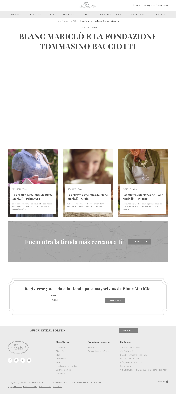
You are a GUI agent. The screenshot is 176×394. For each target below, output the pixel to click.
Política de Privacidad (30, 387)
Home (59, 21)
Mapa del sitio (57, 387)
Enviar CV (92, 347)
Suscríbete (128, 330)
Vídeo (75, 21)
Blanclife (35, 14)
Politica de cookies (45, 387)
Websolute (163, 381)
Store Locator (139, 242)
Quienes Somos (139, 14)
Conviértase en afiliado (98, 351)
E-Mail (53, 296)
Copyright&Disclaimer (15, 387)
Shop (86, 14)
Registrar (115, 300)
